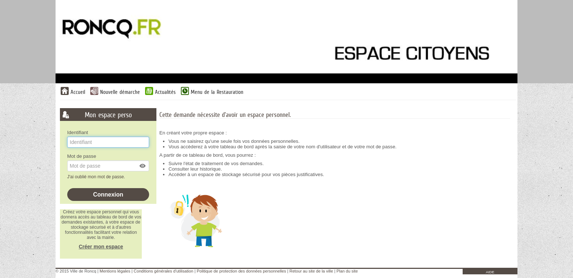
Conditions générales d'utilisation (163, 271)
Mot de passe (81, 156)
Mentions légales (115, 271)
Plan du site (347, 271)
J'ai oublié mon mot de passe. (96, 176)
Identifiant (77, 132)
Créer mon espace (101, 247)
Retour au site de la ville (311, 271)
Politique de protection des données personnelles (241, 271)
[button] (143, 166)
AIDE (490, 272)
